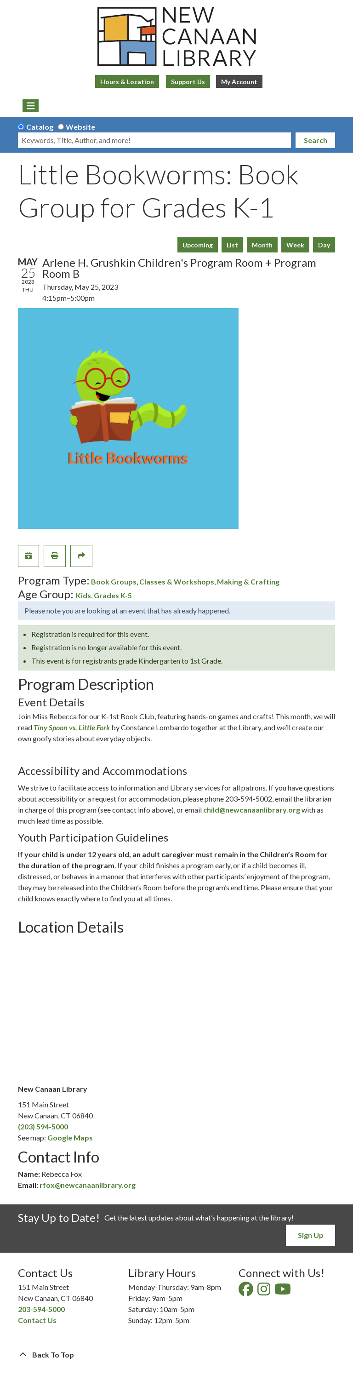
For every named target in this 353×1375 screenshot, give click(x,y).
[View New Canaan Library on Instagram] (264, 1291)
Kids (83, 595)
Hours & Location (127, 82)
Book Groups (114, 581)
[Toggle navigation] (31, 105)
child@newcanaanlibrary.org (251, 809)
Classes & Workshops (176, 581)
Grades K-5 (113, 595)
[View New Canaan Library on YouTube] (283, 1291)
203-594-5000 (41, 1309)
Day (324, 245)
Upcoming (197, 245)
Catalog (39, 126)
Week (295, 245)
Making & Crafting (248, 581)
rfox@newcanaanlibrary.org (88, 1184)
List (232, 245)
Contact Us (37, 1320)
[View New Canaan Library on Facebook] (247, 1291)
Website (80, 126)
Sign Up (311, 1235)
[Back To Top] (176, 1355)
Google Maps (70, 1137)
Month (262, 245)
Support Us (188, 82)
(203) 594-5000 (43, 1126)
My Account (239, 82)
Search (315, 140)
